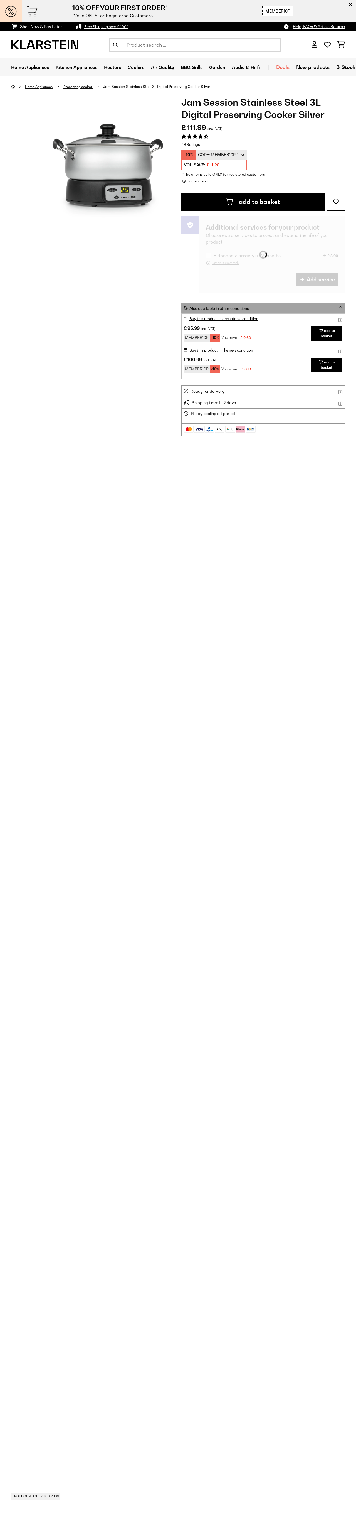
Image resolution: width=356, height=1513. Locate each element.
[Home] (18, 86)
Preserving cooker (82, 86)
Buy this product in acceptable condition (226, 318)
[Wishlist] (327, 45)
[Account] (314, 45)
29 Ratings (190, 144)
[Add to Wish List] (336, 201)
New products (335, 67)
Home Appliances (40, 86)
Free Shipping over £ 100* (107, 26)
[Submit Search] (115, 44)
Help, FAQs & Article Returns (319, 26)
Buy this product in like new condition (222, 349)
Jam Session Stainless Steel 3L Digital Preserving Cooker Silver (161, 86)
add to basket (253, 201)
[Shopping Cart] (341, 45)
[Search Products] (195, 45)
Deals (305, 67)
